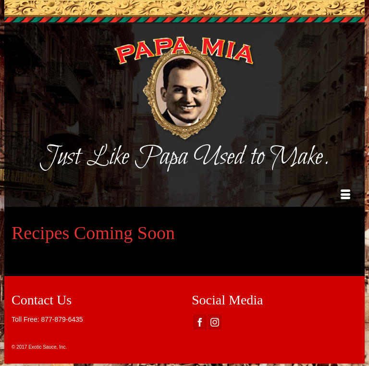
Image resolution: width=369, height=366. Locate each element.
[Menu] (345, 195)
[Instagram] (214, 322)
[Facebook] (200, 322)
